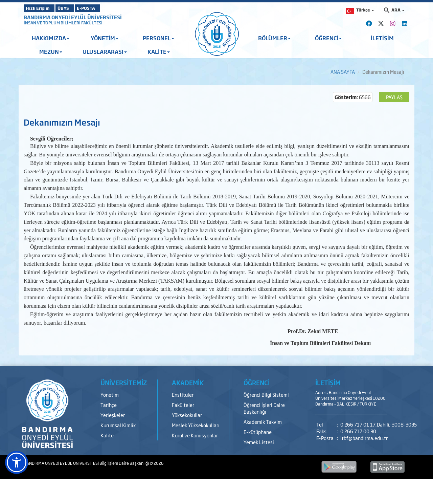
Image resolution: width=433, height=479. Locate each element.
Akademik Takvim (263, 421)
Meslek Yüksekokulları (196, 425)
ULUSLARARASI (105, 51)
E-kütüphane (258, 431)
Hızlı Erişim (40, 8)
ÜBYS (73, 8)
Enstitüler (182, 394)
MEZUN (50, 51)
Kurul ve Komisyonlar (195, 435)
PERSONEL (158, 38)
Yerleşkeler (112, 414)
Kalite (107, 435)
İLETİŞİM (382, 38)
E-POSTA (105, 8)
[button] (16, 462)
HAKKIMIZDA (50, 38)
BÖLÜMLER (274, 38)
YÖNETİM (104, 38)
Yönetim (109, 394)
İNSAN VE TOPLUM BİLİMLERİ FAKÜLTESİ (63, 23)
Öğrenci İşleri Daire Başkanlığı (264, 408)
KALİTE (158, 51)
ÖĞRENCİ (328, 38)
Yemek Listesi (259, 441)
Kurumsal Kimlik (118, 425)
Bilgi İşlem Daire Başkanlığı (124, 463)
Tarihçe (108, 404)
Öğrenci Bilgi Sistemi (266, 394)
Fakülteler (183, 404)
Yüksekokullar (187, 414)
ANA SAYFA (343, 71)
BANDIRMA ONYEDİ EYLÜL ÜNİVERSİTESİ (73, 17)
